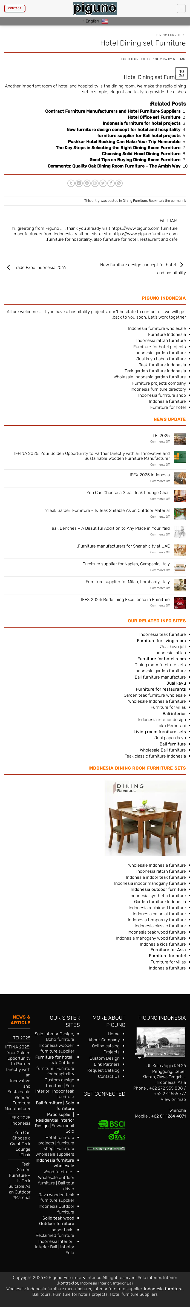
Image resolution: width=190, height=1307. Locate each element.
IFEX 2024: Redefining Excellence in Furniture (125, 599)
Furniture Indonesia (167, 334)
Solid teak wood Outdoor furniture (56, 1220)
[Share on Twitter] (103, 183)
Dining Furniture (171, 35)
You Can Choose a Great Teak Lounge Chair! (127, 492)
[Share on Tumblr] (71, 183)
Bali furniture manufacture (160, 677)
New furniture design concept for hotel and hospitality (123, 129)
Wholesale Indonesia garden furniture (150, 376)
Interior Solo (67, 1249)
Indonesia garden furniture (160, 352)
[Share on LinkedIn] (79, 183)
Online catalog (106, 1045)
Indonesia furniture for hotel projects (141, 123)
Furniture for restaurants (161, 689)
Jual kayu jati (173, 646)
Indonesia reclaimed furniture (157, 907)
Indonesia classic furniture (160, 925)
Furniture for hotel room (161, 658)
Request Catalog (103, 1070)
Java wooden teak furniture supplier (56, 1197)
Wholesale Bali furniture (163, 750)
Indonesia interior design (162, 719)
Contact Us (109, 1076)
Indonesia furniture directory (158, 389)
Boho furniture (60, 1039)
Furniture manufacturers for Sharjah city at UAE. (123, 546)
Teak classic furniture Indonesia (155, 756)
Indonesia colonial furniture (159, 913)
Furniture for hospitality (60, 1071)
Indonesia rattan (170, 652)
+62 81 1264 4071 (168, 1116)
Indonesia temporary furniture (157, 919)
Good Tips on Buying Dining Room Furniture (135, 159)
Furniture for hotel (168, 407)
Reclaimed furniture (55, 1235)
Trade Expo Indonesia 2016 (35, 267)
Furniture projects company (159, 383)
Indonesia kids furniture (163, 944)
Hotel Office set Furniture (154, 117)
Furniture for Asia (168, 949)
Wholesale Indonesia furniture (157, 701)
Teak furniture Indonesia (162, 364)
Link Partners (107, 1064)
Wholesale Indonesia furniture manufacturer (48, 1288)
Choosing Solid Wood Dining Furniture (141, 153)
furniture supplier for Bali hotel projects (138, 135)
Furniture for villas (168, 707)
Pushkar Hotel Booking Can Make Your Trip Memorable (124, 141)
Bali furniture (49, 1102)
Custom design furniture (59, 1082)
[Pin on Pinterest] (87, 183)
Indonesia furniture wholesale (157, 328)
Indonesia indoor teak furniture (156, 877)
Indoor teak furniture (63, 1093)
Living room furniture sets (160, 731)
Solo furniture (65, 1105)
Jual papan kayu (170, 737)
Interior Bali (46, 1246)
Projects (111, 1051)
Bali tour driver (66, 1185)
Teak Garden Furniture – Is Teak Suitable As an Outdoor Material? (107, 510)
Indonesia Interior (55, 1241)
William (179, 59)
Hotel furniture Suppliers (134, 1294)
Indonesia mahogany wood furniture (151, 938)
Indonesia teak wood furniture (157, 932)
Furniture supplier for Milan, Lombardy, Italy (128, 581)
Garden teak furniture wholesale (155, 695)
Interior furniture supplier (117, 1288)
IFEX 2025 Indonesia (150, 474)
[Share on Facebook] (111, 183)
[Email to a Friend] (95, 183)
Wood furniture (58, 1171)
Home (114, 1033)
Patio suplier (59, 1114)
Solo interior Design (54, 1033)
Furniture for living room (161, 640)
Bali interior (174, 713)
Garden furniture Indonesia (160, 901)
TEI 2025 (161, 435)
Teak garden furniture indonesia (155, 370)
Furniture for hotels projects (80, 1294)
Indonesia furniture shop (162, 395)
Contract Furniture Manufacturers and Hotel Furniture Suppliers (112, 111)
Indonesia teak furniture (162, 634)
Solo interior (149, 1277)
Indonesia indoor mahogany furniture (150, 883)
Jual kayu (176, 683)
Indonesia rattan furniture (161, 340)
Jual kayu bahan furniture (161, 358)
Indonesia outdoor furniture (158, 889)
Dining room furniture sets (160, 664)
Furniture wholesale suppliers (55, 1151)
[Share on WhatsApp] (119, 183)
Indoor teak (61, 1229)
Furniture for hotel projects (159, 346)
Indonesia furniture (167, 401)
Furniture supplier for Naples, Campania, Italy (126, 564)
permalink (178, 201)
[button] (181, 8)
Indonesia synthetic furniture (157, 895)
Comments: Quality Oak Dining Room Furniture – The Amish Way (114, 166)
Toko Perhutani (171, 725)
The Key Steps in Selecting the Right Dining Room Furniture (118, 147)
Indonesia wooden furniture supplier (56, 1048)
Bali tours (41, 1294)
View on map (173, 1099)
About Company (104, 1039)
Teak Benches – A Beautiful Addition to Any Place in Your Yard (110, 528)
